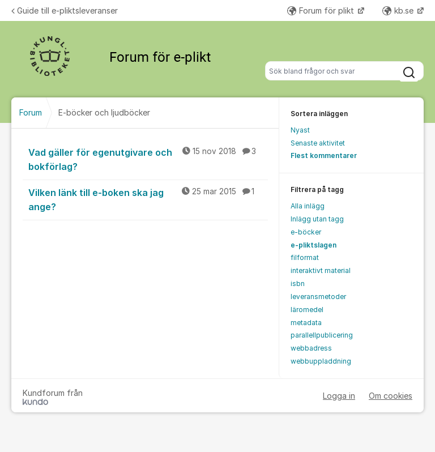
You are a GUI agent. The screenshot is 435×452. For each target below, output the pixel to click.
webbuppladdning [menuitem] (321, 361)
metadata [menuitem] (306, 322)
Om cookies (390, 395)
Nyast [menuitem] (300, 130)
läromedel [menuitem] (307, 309)
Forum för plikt (321, 10)
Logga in (339, 395)
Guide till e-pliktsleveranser (64, 10)
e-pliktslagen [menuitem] (313, 245)
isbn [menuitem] (298, 283)
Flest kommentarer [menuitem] (324, 155)
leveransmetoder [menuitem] (318, 296)
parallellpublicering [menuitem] (322, 335)
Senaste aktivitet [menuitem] (318, 143)
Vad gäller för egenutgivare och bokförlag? (148, 159)
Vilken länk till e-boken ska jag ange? (148, 199)
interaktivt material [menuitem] (321, 270)
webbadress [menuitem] (311, 348)
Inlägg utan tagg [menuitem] (317, 219)
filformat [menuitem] (305, 257)
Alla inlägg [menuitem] (308, 206)
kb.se (399, 10)
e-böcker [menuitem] (306, 232)
